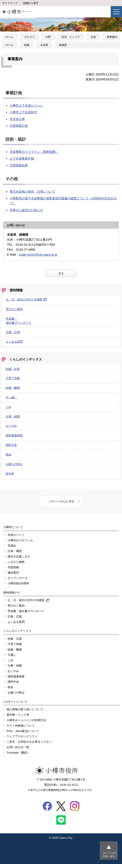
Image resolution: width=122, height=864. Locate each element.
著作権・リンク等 (18, 714)
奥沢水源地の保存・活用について (32, 191)
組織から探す (31, 3)
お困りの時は (14, 464)
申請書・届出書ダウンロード (26, 611)
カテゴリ (29, 37)
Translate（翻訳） (18, 752)
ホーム (9, 37)
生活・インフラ (71, 37)
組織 (26, 45)
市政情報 (13, 567)
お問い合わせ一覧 (18, 747)
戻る (61, 273)
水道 (93, 37)
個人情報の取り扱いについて (25, 709)
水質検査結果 (19, 165)
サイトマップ (10, 3)
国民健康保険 (14, 435)
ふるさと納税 (16, 562)
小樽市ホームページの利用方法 (26, 720)
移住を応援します (19, 556)
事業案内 (112, 37)
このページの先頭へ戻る (109, 854)
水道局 (44, 45)
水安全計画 (17, 119)
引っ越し (11, 397)
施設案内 (13, 572)
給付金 (10, 473)
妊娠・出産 (13, 368)
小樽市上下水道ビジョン (26, 105)
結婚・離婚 (13, 387)
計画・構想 (15, 551)
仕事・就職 (13, 416)
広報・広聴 (13, 332)
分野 (48, 37)
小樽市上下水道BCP (23, 112)
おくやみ (11, 425)
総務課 (63, 45)
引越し (12, 654)
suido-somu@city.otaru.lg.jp (38, 254)
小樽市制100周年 (18, 583)
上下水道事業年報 (22, 158)
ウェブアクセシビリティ (22, 736)
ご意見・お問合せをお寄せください (29, 741)
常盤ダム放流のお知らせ (26, 210)
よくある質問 (14, 341)
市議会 (12, 545)
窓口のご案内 (14, 309)
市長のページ (16, 535)
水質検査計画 (19, 125)
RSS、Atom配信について (23, 731)
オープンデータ (17, 578)
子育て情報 (13, 378)
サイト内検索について (21, 725)
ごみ (8, 407)
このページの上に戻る (61, 501)
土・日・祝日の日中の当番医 (26, 299)
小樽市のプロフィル (20, 540)
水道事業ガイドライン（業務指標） (34, 151)
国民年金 (11, 445)
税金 (8, 454)
